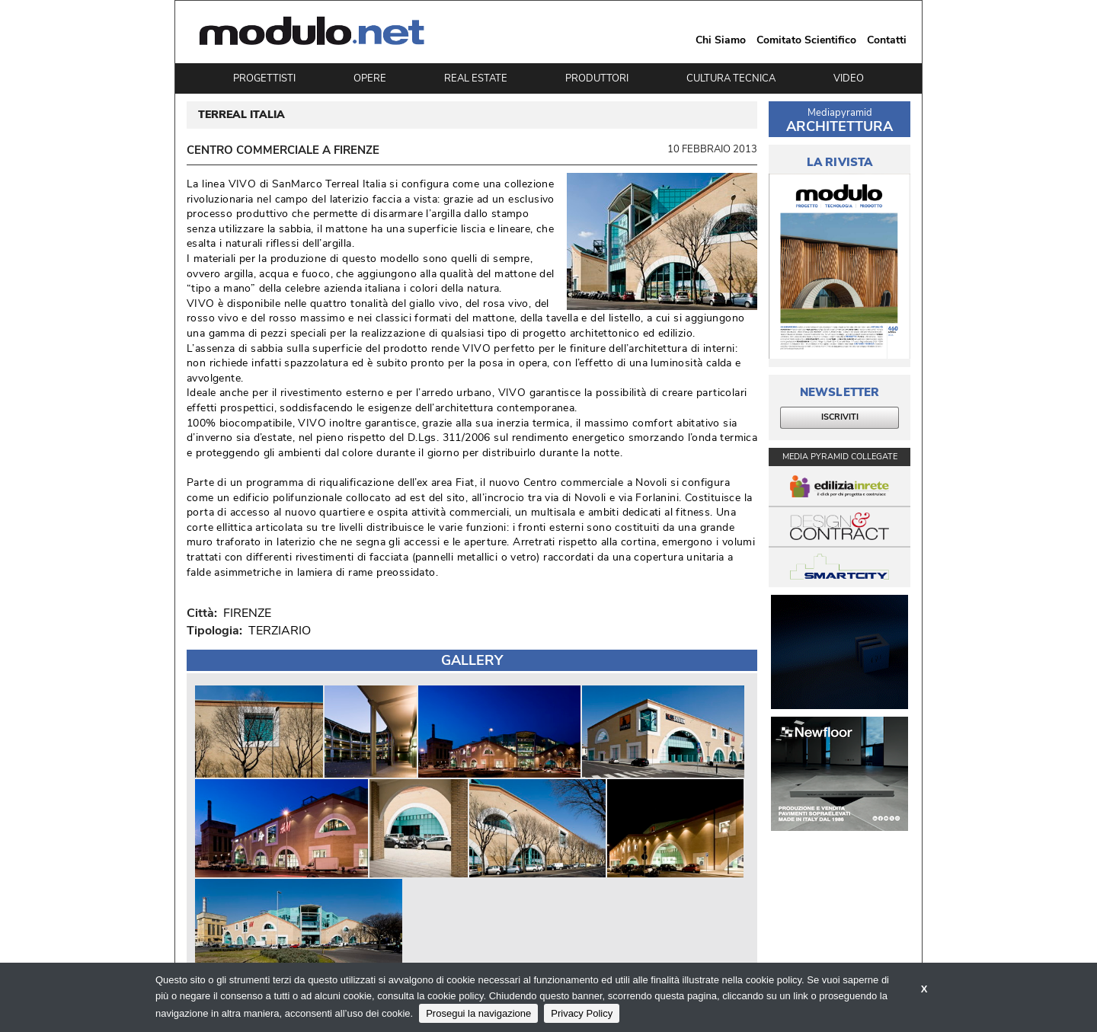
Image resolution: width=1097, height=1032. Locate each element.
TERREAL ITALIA (241, 115)
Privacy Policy (581, 1013)
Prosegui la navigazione (478, 1013)
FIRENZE (244, 613)
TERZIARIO (279, 630)
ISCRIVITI (840, 417)
